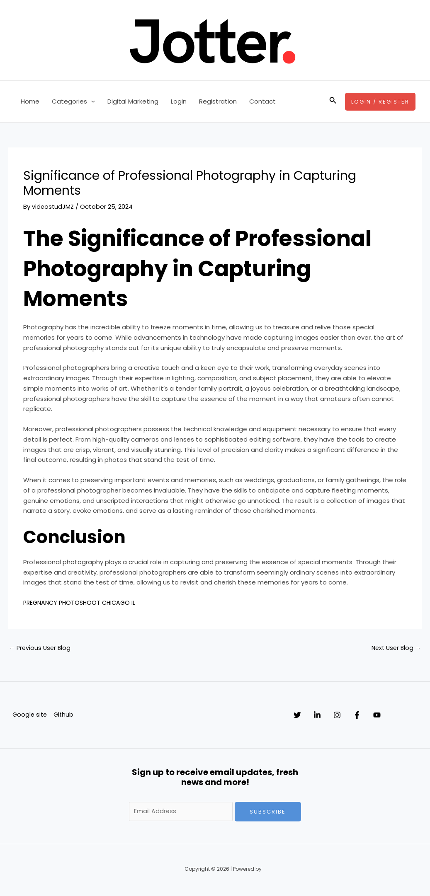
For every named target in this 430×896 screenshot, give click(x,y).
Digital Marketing (132, 101)
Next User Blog (395, 648)
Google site (28, 715)
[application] (91, 101)
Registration (218, 101)
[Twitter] (297, 716)
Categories (73, 101)
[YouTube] (410, 716)
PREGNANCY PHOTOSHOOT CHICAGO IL (82, 602)
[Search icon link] (333, 101)
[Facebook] (382, 716)
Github (63, 715)
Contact (262, 101)
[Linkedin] (325, 716)
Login (179, 101)
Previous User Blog (41, 648)
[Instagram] (353, 716)
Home (30, 101)
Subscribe (268, 812)
